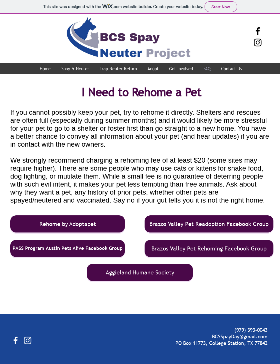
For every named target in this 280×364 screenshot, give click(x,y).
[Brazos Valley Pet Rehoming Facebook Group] (209, 248)
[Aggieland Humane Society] (140, 272)
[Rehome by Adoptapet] (67, 223)
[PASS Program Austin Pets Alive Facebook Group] (67, 248)
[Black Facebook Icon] (258, 31)
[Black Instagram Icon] (258, 42)
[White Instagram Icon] (28, 340)
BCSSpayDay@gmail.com (239, 336)
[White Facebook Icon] (16, 340)
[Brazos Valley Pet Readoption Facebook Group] (209, 223)
